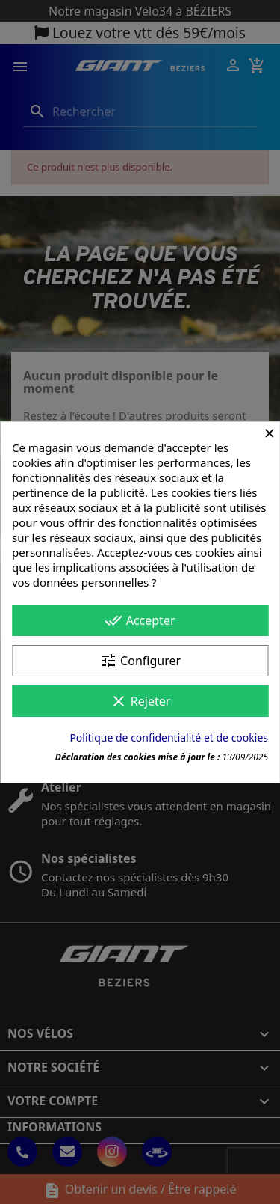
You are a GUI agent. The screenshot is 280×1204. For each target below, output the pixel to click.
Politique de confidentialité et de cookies (168, 737)
